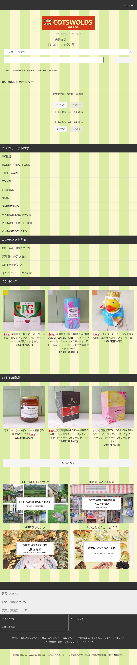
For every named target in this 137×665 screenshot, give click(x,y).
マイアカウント (9, 619)
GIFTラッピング (12, 264)
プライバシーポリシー (115, 638)
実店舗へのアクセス (14, 256)
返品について (69, 638)
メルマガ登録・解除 (53, 642)
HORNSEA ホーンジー (47, 70)
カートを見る (77, 619)
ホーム (7, 70)
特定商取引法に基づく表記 (90, 638)
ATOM (90, 642)
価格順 (70, 94)
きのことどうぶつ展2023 (17, 273)
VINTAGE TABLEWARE (23, 70)
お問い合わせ (8, 627)
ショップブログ (72, 642)
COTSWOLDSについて (16, 248)
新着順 (79, 94)
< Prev (61, 104)
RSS (84, 642)
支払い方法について (30, 638)
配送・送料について (51, 638)
